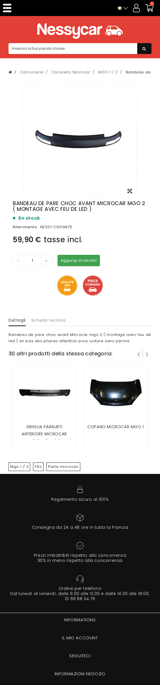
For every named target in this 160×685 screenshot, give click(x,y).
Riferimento (25, 227)
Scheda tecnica (48, 320)
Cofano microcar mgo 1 (115, 427)
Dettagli (17, 320)
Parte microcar (63, 466)
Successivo (147, 354)
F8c (38, 466)
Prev (138, 354)
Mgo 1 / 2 (19, 466)
